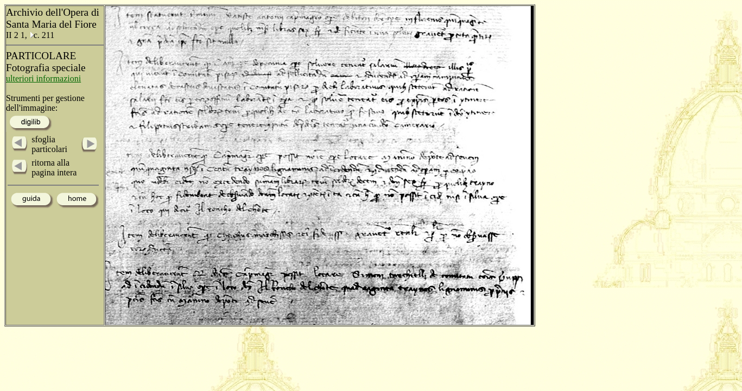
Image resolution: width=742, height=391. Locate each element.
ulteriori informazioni (43, 78)
